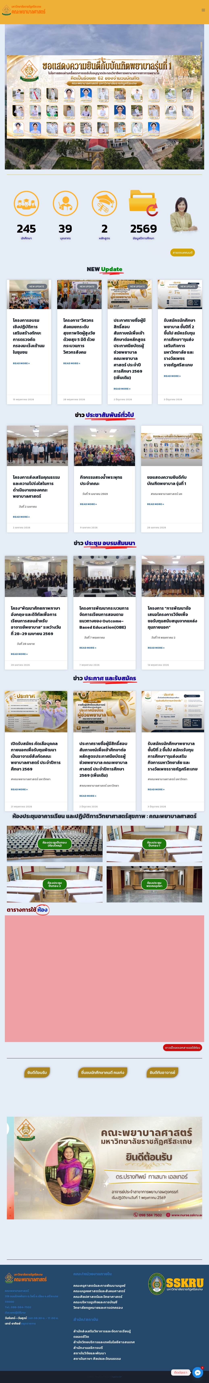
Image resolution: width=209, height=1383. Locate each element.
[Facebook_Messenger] (197, 1372)
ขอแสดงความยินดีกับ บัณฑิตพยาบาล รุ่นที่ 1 (167, 480)
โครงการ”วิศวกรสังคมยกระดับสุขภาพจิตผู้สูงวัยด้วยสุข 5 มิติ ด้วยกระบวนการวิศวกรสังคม (79, 336)
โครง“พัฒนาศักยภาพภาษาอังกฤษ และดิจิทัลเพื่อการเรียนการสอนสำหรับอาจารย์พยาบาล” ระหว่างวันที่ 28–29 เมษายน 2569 (36, 621)
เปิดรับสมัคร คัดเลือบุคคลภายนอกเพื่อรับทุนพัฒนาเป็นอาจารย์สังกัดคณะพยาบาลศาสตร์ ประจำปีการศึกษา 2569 (36, 756)
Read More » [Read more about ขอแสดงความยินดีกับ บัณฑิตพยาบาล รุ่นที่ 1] (155, 504)
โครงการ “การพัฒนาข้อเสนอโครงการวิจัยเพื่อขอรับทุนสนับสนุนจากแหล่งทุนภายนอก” (172, 617)
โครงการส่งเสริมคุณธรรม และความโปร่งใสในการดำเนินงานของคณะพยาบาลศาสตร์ (36, 487)
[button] (11, 96)
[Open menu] (203, 10)
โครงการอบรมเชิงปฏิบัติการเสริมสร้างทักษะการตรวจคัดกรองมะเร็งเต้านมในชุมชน (29, 336)
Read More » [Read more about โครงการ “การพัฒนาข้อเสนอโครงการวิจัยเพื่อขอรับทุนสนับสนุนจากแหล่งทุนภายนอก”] (156, 648)
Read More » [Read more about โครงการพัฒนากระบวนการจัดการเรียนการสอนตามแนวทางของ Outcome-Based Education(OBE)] (87, 648)
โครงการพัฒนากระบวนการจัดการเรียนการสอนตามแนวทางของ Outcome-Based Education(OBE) (104, 617)
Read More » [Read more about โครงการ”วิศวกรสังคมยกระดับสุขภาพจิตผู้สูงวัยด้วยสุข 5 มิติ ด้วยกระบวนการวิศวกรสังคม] (71, 363)
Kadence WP (117, 1376)
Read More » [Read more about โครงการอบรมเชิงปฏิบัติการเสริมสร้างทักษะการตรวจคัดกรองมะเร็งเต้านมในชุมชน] (21, 363)
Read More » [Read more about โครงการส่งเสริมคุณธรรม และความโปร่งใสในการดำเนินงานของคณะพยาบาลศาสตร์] (21, 517)
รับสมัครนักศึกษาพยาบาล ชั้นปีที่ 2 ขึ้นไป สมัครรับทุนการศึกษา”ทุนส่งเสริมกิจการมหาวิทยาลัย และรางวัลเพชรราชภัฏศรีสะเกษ (179, 342)
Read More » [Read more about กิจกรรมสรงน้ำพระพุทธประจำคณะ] (88, 504)
